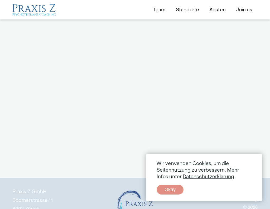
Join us (244, 10)
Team (159, 10)
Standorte (187, 10)
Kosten (218, 10)
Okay (170, 189)
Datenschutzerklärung (208, 177)
